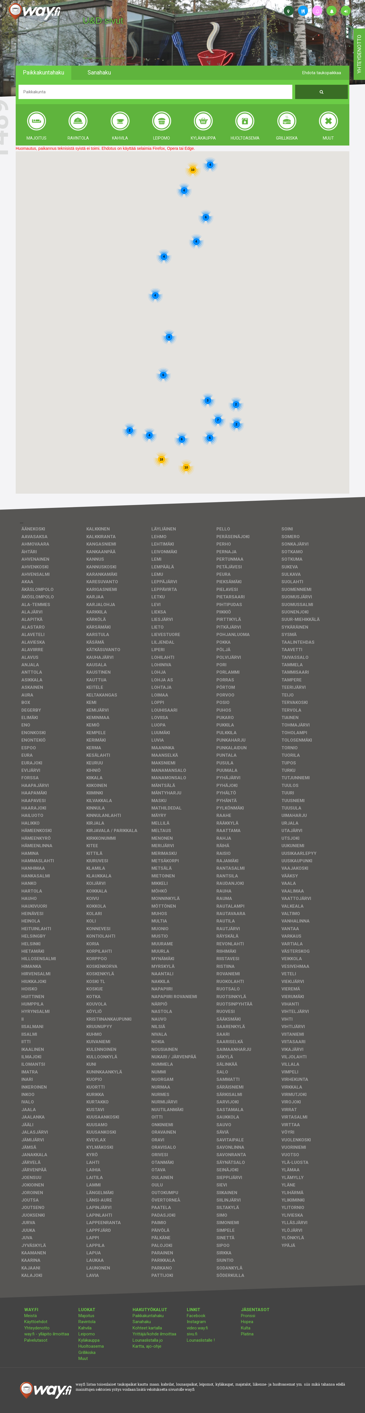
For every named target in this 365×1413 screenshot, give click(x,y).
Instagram (196, 1321)
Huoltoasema (91, 1346)
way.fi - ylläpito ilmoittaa (46, 1334)
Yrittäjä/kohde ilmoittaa (154, 1334)
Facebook (196, 1315)
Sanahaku (142, 1321)
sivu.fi (192, 1334)
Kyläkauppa (89, 1340)
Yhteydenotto (37, 1328)
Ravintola (87, 1321)
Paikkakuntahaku (148, 1315)
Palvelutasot (35, 1340)
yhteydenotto (359, 54)
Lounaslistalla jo (148, 1340)
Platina (247, 1334)
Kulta (245, 1328)
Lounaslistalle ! (201, 1340)
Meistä (30, 1315)
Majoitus (86, 1315)
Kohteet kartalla (147, 1328)
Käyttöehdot (35, 1321)
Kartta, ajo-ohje (147, 1346)
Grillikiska (87, 1352)
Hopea (247, 1321)
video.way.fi (197, 1328)
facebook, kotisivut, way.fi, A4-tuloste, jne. (104, 58)
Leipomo (86, 1334)
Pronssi (248, 1315)
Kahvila (85, 1328)
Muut (83, 1358)
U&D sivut (103, 20)
